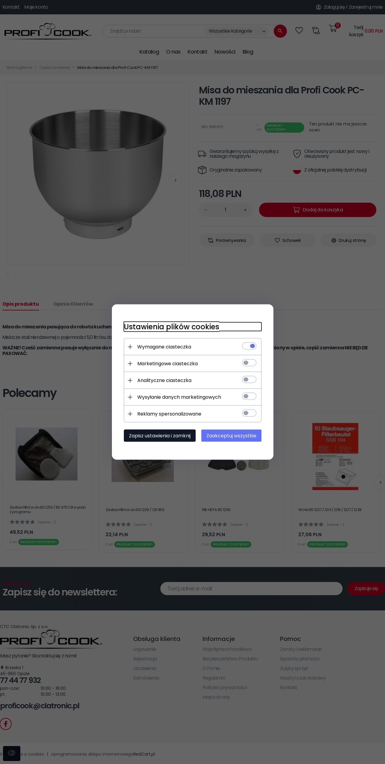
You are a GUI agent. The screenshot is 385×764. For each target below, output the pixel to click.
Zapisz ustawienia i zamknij (160, 435)
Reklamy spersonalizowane (169, 413)
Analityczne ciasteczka (164, 380)
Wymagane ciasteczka (164, 346)
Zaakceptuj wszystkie (231, 435)
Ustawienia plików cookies (171, 326)
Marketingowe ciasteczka (167, 363)
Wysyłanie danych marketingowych (179, 397)
